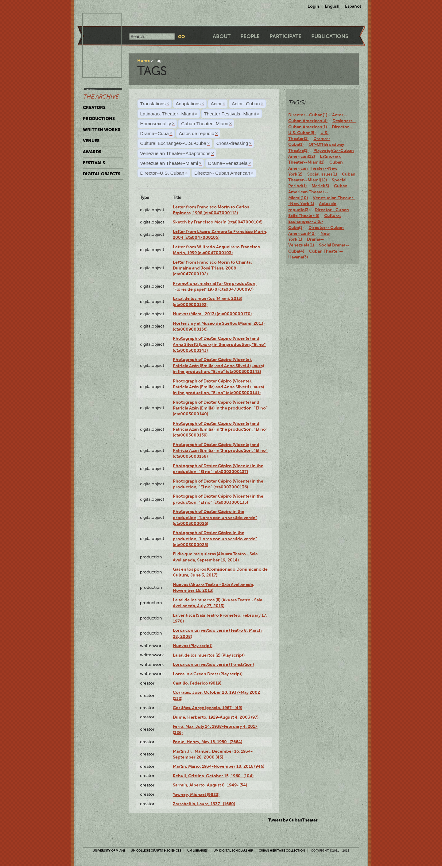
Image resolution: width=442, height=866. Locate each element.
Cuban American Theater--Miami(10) (317, 191)
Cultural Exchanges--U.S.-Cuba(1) (314, 221)
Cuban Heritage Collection (282, 850)
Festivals (94, 162)
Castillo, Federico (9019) (197, 683)
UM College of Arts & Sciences (156, 850)
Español (353, 6)
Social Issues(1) (322, 174)
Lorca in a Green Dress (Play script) (207, 673)
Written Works (101, 129)
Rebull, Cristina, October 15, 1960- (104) (213, 775)
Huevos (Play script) (192, 645)
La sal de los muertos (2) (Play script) (209, 655)
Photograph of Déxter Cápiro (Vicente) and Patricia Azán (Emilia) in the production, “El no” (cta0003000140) (220, 408)
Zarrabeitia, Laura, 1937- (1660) (204, 803)
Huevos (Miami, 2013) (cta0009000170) (212, 313)
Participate (285, 36)
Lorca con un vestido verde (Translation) (213, 664)
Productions (99, 118)
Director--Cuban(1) (307, 114)
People (250, 36)
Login (313, 6)
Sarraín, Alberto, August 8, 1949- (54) (210, 785)
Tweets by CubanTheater (293, 819)
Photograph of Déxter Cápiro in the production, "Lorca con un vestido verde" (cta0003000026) (215, 517)
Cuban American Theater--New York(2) (315, 168)
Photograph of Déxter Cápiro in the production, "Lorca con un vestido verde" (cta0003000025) (215, 538)
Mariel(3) (320, 185)
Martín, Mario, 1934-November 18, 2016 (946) (218, 766)
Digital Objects (101, 173)
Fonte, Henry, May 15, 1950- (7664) (207, 741)
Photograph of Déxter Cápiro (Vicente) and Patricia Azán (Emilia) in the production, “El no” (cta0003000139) (220, 429)
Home (143, 60)
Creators (94, 107)
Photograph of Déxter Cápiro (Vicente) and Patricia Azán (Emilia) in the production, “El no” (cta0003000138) (220, 450)
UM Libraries (197, 850)
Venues (91, 140)
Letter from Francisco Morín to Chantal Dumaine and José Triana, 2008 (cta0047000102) (212, 268)
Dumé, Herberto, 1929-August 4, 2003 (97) (215, 717)
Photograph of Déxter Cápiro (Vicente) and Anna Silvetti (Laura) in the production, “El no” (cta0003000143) (219, 344)
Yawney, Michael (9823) (196, 794)
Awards (92, 151)
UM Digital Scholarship (233, 850)
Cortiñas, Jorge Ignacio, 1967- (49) (207, 707)
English (332, 6)
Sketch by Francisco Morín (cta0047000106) (217, 221)
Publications (329, 36)
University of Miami (109, 850)
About (222, 36)
